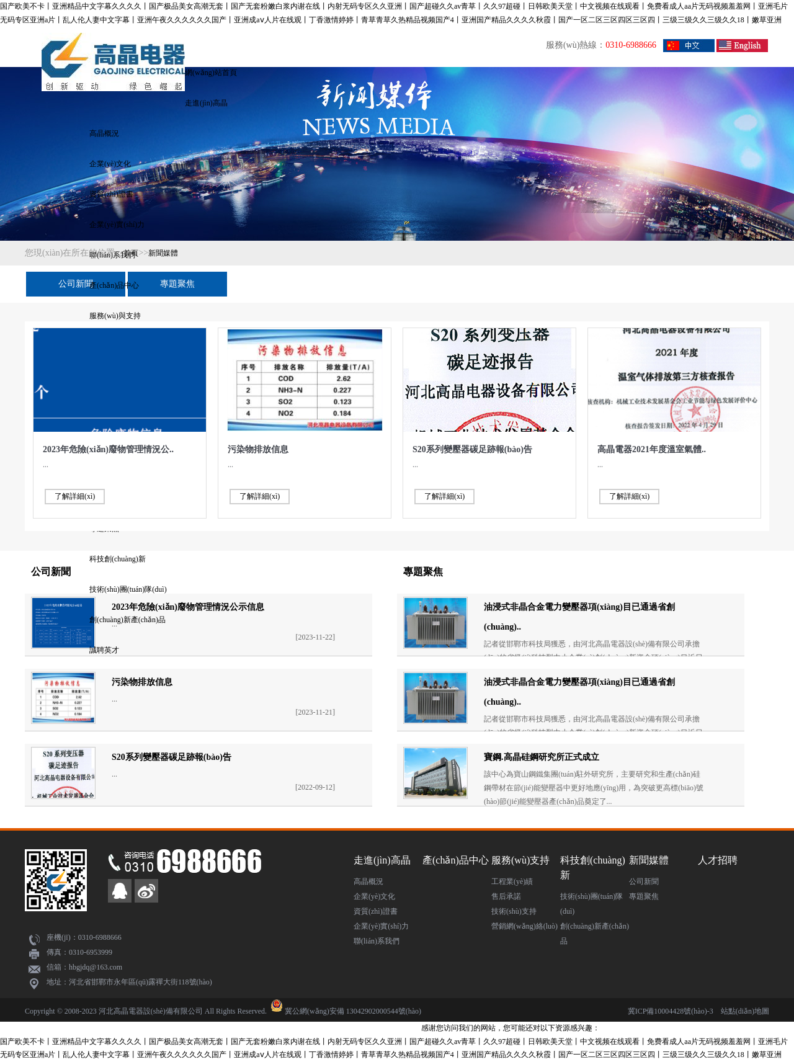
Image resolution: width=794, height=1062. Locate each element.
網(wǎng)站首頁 (211, 72)
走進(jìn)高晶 (206, 103)
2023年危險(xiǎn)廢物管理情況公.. (108, 449)
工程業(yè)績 (512, 881)
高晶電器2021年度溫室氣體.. (651, 449)
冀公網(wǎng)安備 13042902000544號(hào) (353, 1011)
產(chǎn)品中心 (114, 285)
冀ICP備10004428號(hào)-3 (670, 1011)
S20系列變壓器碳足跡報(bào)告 (472, 449)
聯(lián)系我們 (376, 941)
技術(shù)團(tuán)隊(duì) (128, 589)
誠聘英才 (104, 650)
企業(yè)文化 (110, 163)
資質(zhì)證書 (111, 194)
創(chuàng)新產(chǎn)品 (127, 619)
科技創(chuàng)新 (117, 559)
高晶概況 (104, 133)
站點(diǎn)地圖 (745, 1011)
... (45, 464)
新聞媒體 (163, 253)
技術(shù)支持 (514, 911)
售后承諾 (506, 896)
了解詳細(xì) (75, 496)
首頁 (130, 253)
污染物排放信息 (258, 449)
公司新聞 (75, 283)
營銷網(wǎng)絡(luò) (524, 926)
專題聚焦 (177, 283)
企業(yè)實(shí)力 (117, 224)
